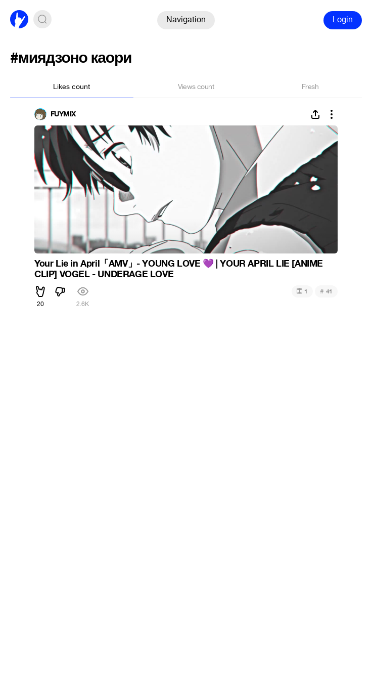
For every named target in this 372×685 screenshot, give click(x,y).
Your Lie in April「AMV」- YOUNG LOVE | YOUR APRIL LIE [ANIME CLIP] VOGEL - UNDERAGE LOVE (178, 269)
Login (343, 19)
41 (326, 291)
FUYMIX (63, 114)
